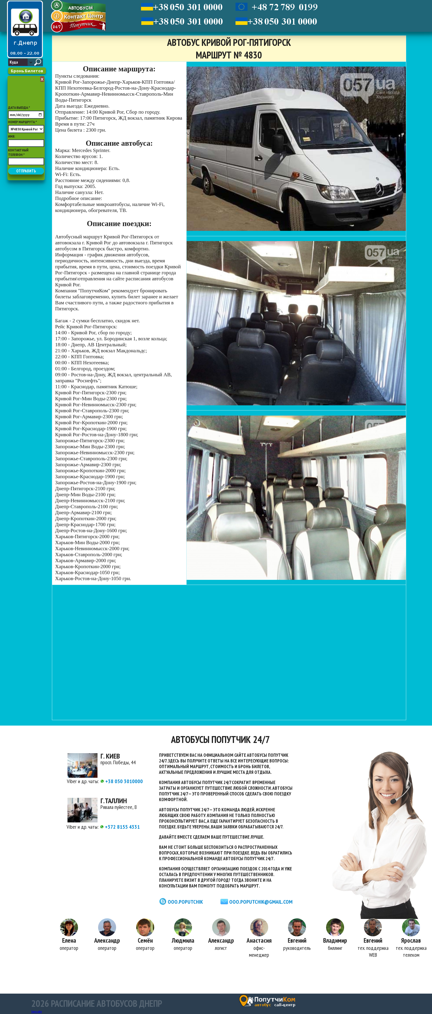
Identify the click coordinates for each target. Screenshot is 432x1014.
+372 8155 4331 (120, 826)
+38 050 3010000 (121, 781)
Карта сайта (36, 1011)
